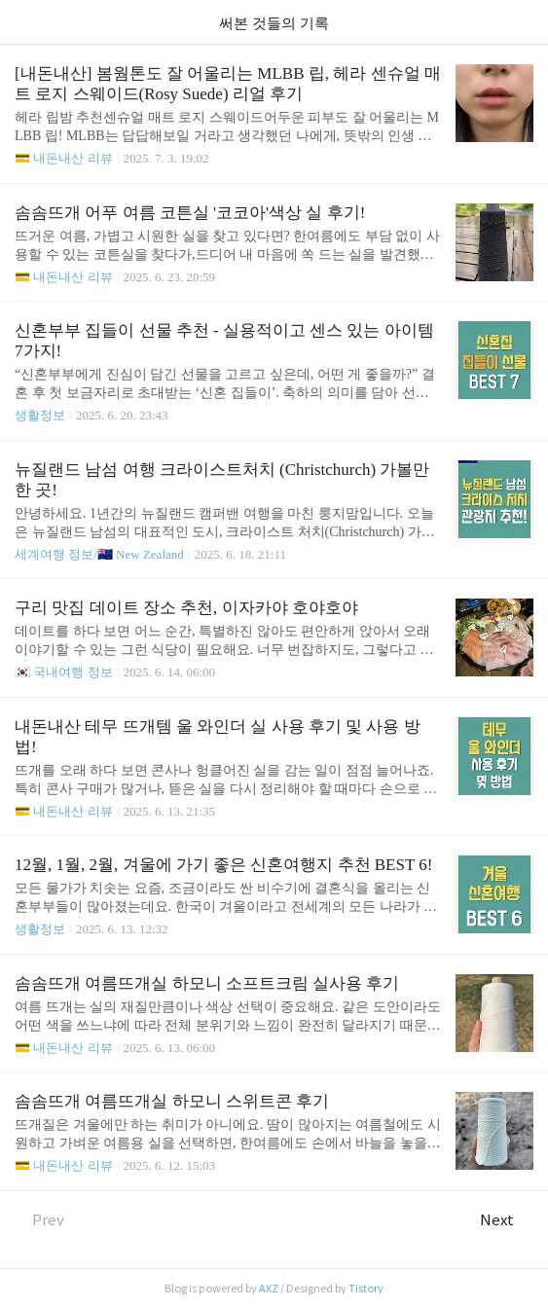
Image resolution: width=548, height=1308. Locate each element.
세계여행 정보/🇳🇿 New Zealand (99, 554)
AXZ (268, 1288)
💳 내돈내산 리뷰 (64, 158)
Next (506, 1220)
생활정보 (40, 415)
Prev (39, 1220)
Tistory (366, 1288)
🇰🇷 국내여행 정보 (64, 672)
